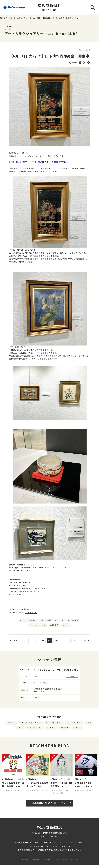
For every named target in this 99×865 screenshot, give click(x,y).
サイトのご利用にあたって (46, 843)
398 (56, 640)
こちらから (31, 612)
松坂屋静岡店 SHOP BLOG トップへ (51, 803)
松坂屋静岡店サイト (23, 843)
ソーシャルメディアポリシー (72, 843)
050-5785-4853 (40, 683)
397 (49, 640)
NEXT (85, 640)
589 (73, 640)
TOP (2, 18)
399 (63, 640)
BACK (14, 640)
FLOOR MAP (72, 676)
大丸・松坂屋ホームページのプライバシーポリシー (49, 846)
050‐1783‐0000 (51, 836)
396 (43, 640)
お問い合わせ (75, 850)
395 (36, 640)
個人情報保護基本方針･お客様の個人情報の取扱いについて (42, 850)
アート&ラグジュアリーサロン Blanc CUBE (23, 18)
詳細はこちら (39, 691)
